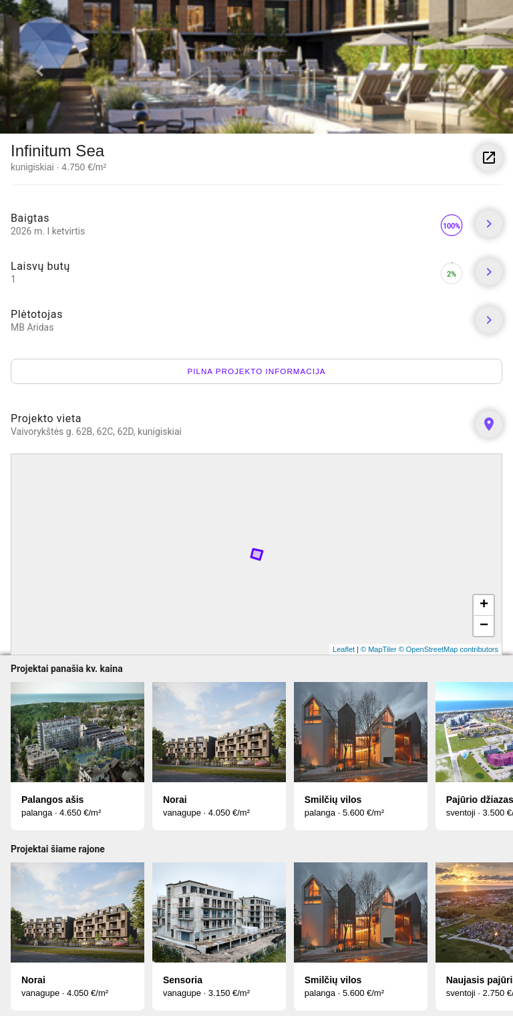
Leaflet (344, 649)
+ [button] (484, 605)
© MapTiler (379, 649)
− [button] (484, 626)
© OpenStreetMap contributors (448, 649)
